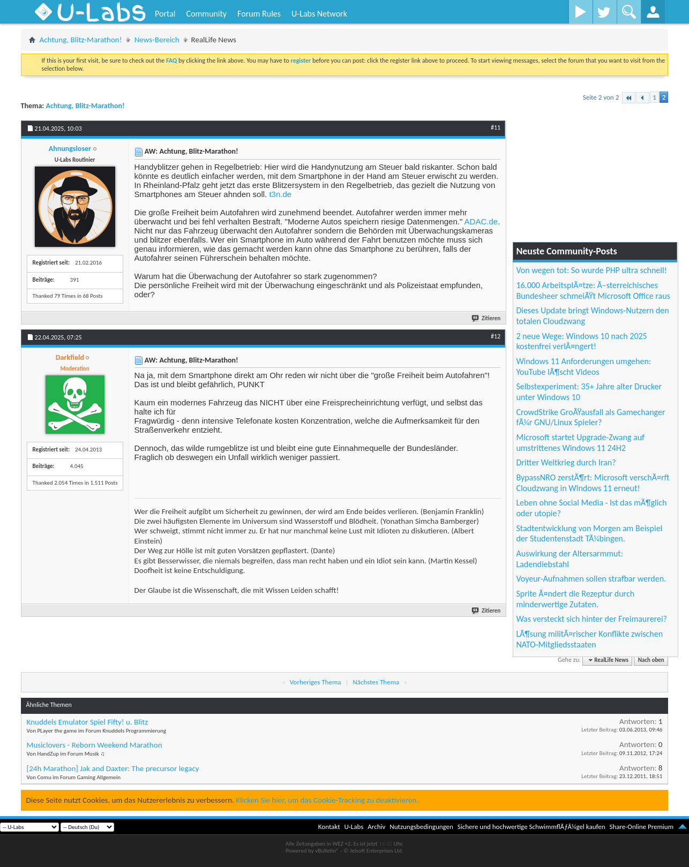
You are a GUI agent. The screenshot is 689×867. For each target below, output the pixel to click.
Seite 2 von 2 (601, 97)
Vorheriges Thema (315, 682)
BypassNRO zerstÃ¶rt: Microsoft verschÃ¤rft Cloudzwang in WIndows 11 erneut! (592, 482)
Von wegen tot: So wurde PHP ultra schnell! (591, 270)
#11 (495, 127)
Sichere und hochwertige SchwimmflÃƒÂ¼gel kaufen (531, 827)
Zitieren (486, 318)
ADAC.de (481, 221)
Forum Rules (259, 14)
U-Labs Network (319, 14)
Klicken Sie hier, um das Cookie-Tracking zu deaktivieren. (327, 800)
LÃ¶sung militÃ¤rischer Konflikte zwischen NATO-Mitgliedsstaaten (589, 639)
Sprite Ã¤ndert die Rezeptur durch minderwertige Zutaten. (575, 599)
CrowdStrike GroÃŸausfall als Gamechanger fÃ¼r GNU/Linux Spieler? (590, 417)
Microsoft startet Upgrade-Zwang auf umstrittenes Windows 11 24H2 (580, 442)
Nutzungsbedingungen (421, 827)
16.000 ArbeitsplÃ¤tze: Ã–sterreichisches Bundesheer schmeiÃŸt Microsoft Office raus (593, 290)
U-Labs (354, 827)
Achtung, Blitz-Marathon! (81, 39)
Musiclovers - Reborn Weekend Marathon (94, 745)
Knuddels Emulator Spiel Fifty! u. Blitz (87, 722)
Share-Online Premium (641, 827)
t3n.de (280, 194)
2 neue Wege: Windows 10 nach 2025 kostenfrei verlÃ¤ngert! (581, 341)
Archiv (376, 827)
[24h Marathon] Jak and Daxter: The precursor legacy (113, 768)
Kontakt (329, 827)
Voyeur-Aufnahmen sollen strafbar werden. (591, 579)
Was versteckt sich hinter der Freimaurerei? (591, 619)
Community (206, 14)
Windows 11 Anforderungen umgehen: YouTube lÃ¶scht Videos (583, 366)
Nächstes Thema (376, 682)
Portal (165, 14)
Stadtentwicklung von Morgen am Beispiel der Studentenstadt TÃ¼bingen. (589, 533)
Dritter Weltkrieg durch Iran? (566, 462)
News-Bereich (156, 39)
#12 (495, 336)
